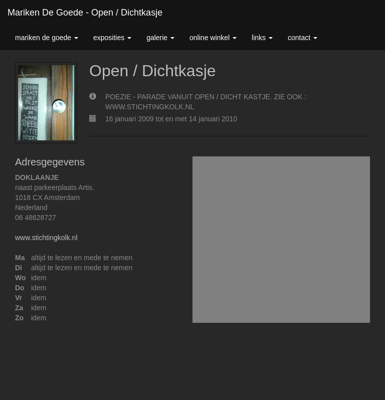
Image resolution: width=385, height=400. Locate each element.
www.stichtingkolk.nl (46, 238)
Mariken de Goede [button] (46, 38)
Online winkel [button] (213, 38)
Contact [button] (302, 38)
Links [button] (262, 38)
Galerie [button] (160, 38)
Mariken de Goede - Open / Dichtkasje (85, 13)
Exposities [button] (112, 38)
